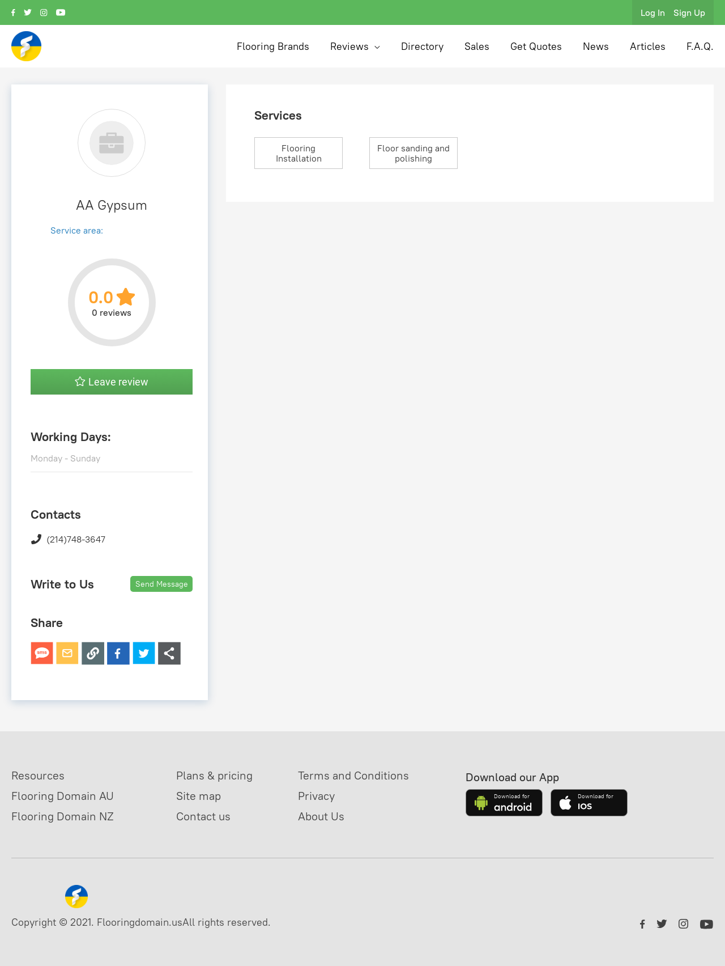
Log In (653, 12)
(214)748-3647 (68, 539)
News (596, 46)
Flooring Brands (273, 46)
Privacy (316, 796)
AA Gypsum (111, 204)
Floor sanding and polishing (413, 153)
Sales (476, 46)
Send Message (161, 584)
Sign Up (689, 12)
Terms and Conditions (353, 775)
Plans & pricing (214, 775)
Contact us (203, 816)
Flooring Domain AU (62, 796)
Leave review (111, 382)
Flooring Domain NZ (62, 816)
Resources (38, 775)
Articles (648, 46)
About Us (321, 816)
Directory (422, 46)
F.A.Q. (700, 46)
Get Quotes (536, 46)
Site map (198, 796)
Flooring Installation (299, 153)
